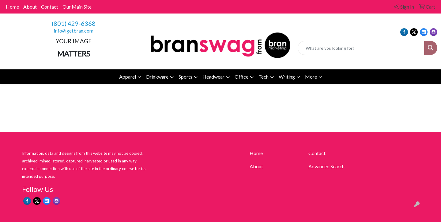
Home (12, 7)
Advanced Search (326, 166)
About (30, 7)
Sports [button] (185, 77)
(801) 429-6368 (74, 23)
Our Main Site (77, 7)
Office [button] (241, 77)
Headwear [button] (213, 77)
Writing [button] (287, 77)
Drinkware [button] (157, 77)
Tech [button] (263, 77)
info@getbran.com (73, 30)
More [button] (311, 77)
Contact (49, 7)
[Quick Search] (361, 48)
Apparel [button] (127, 77)
